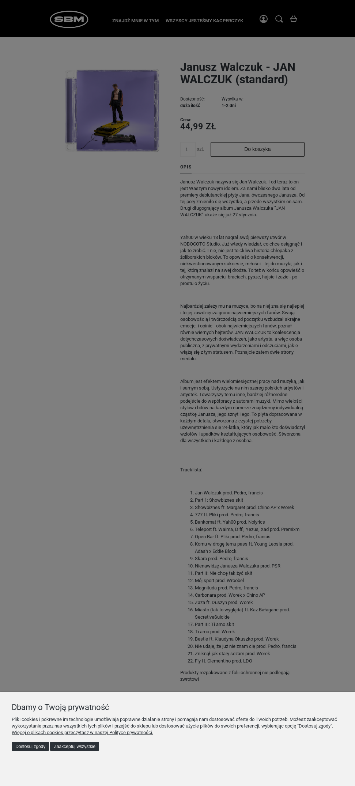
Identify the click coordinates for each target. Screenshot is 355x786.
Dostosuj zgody (30, 746)
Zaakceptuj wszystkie (74, 746)
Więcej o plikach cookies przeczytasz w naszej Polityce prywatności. (82, 732)
